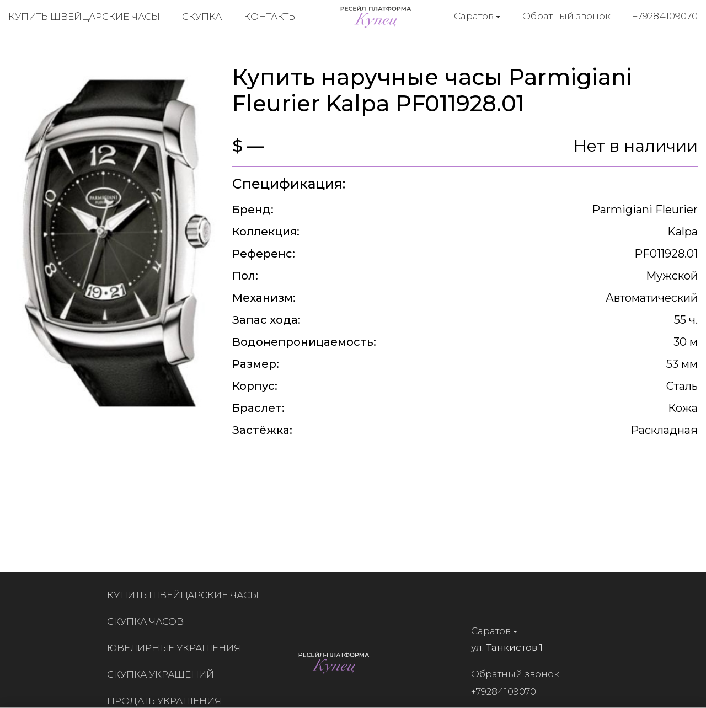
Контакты (270, 16)
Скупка (202, 16)
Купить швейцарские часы (84, 16)
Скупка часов (148, 621)
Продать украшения (167, 700)
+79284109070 (665, 16)
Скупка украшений (163, 674)
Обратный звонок (566, 16)
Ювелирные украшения (177, 647)
